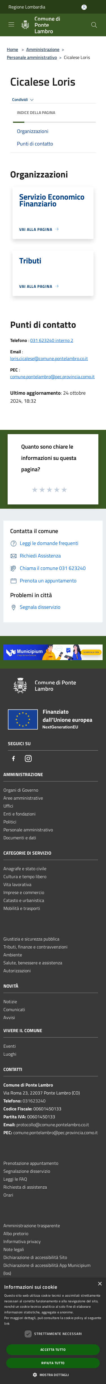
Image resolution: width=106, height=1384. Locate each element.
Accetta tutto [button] (53, 1349)
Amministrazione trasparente (31, 1225)
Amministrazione (42, 49)
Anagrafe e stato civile (24, 868)
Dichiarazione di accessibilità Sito (35, 1257)
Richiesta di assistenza (25, 1187)
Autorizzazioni (17, 970)
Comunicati (14, 1009)
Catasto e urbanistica (23, 900)
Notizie (10, 1001)
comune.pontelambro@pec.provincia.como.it (52, 376)
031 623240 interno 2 (51, 340)
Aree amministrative (23, 798)
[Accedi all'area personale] (84, 7)
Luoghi (9, 1054)
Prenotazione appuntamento (30, 1163)
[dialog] (53, 1331)
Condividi (23, 99)
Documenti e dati (19, 837)
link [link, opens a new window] (7, 1323)
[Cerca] (94, 25)
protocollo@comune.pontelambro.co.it (52, 1124)
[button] (53, 1374)
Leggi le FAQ (15, 1179)
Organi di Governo (20, 790)
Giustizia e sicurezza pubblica (31, 938)
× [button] (100, 1284)
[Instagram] (28, 759)
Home (12, 49)
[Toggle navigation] (11, 24)
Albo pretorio (15, 1233)
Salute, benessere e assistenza (32, 962)
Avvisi (9, 1017)
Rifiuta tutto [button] (52, 1363)
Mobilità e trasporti (21, 908)
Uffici (8, 805)
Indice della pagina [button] (36, 112)
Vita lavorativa (17, 884)
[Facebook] (13, 759)
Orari (8, 1194)
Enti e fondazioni (19, 813)
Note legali (13, 1249)
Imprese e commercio (23, 892)
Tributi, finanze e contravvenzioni (35, 946)
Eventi (9, 1046)
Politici (9, 821)
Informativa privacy (22, 1241)
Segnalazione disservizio (26, 1171)
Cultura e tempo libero (24, 876)
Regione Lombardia (26, 6)
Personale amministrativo (32, 57)
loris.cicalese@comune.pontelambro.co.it (49, 358)
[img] (86, 111)
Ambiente (12, 954)
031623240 (34, 1100)
